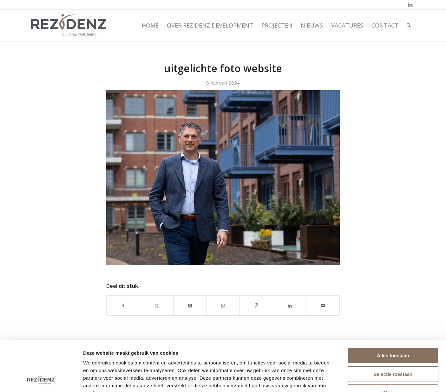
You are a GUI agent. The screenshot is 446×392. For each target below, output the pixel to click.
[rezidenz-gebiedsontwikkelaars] (68, 25)
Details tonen (344, 379)
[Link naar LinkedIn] (410, 4)
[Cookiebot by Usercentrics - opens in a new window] (41, 379)
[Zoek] (409, 25)
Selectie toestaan (393, 327)
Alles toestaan (393, 308)
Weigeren (392, 345)
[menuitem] (150, 25)
